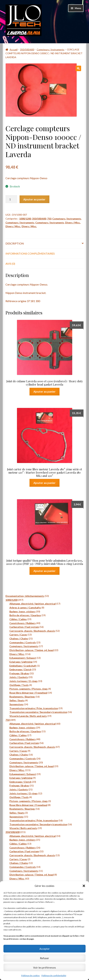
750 (49, 218)
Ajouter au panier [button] (44, 391)
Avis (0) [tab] (10, 263)
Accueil (13, 49)
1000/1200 (25, 218)
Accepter (44, 948)
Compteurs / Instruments (50, 49)
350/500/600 (27, 49)
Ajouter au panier (34, 199)
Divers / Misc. (72, 222)
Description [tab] (14, 243)
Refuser (44, 958)
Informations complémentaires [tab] (30, 253)
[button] (84, 886)
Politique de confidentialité (53, 975)
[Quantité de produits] (11, 199)
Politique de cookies (30, 975)
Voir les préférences (44, 967)
